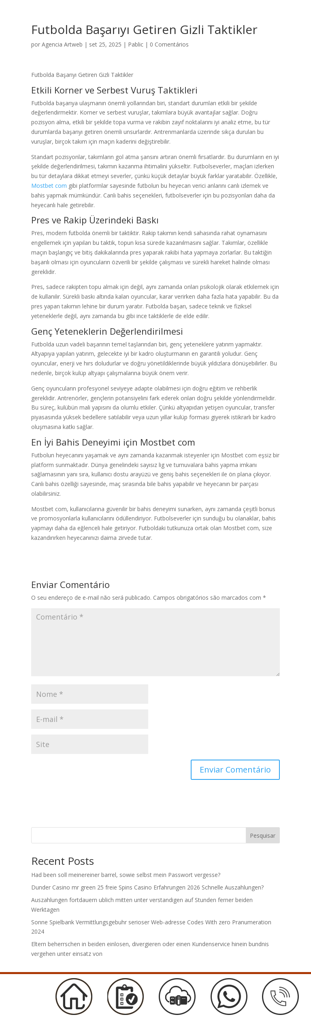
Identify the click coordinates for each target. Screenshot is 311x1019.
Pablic (135, 44)
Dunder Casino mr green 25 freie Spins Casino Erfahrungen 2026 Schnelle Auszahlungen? (147, 887)
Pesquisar (262, 835)
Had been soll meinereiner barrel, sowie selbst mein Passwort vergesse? (125, 875)
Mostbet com (49, 185)
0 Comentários (169, 44)
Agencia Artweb (62, 44)
